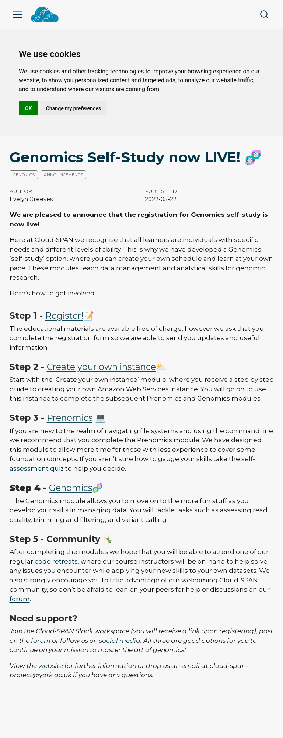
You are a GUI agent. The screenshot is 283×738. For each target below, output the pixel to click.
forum (20, 599)
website (50, 665)
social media (119, 640)
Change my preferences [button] (73, 108)
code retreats (56, 561)
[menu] (17, 14)
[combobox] (264, 14)
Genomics (24, 174)
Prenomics (69, 417)
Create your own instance (101, 366)
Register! (64, 315)
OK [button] (28, 108)
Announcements (63, 174)
